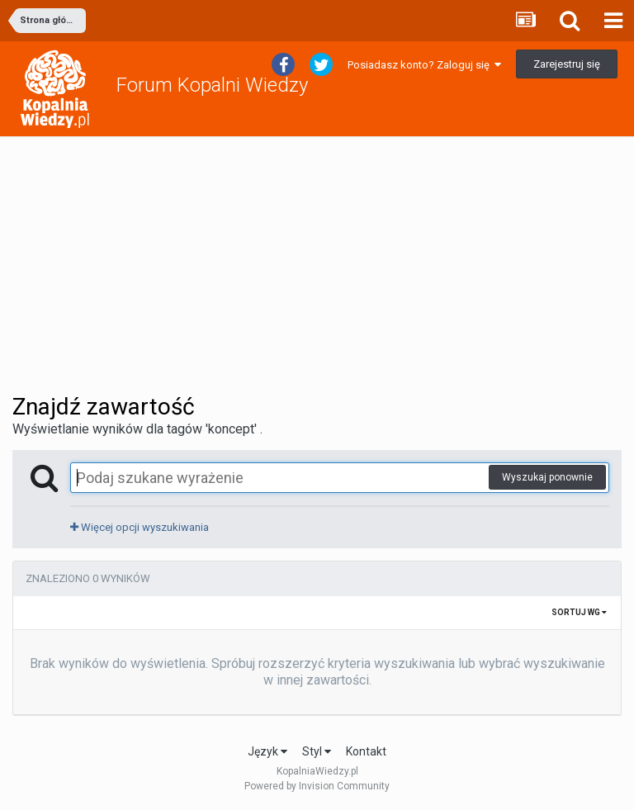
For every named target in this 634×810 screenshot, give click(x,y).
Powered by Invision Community (317, 786)
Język (267, 751)
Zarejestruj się (566, 64)
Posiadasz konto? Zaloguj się (424, 65)
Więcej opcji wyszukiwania (139, 527)
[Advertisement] (317, 265)
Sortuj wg (579, 612)
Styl (316, 751)
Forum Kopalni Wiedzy (212, 85)
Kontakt (366, 751)
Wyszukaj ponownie (547, 477)
